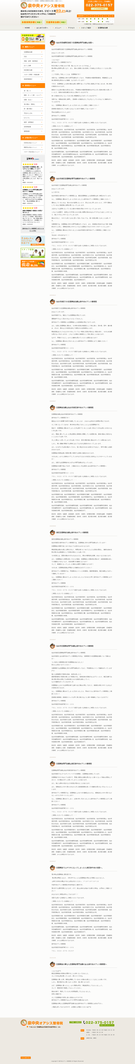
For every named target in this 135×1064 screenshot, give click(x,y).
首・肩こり (27, 90)
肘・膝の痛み (28, 108)
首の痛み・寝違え (29, 104)
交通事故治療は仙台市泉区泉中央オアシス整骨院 (74, 407)
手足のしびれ (28, 113)
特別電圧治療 (28, 70)
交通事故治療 (103, 28)
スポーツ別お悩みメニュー (32, 152)
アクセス (71, 28)
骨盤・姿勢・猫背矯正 (31, 61)
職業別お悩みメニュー (30, 147)
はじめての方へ (42, 28)
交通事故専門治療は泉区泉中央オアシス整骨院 (74, 764)
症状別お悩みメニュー (30, 143)
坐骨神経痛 (27, 126)
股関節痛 (27, 131)
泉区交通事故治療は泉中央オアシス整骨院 (72, 532)
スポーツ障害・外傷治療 (31, 74)
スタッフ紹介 (86, 28)
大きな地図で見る (26, 1057)
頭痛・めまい (28, 99)
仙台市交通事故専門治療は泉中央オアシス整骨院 (74, 646)
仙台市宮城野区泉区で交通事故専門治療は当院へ (74, 43)
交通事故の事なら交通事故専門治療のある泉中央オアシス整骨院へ (81, 964)
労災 (25, 56)
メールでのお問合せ (99, 8)
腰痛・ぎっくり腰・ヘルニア (32, 95)
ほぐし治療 (27, 65)
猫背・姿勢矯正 (29, 122)
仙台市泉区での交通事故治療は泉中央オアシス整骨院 (76, 302)
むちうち (27, 117)
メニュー (58, 28)
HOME (27, 28)
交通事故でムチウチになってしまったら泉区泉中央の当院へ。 (80, 868)
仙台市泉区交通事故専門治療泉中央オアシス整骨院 (75, 179)
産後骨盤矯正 (28, 79)
